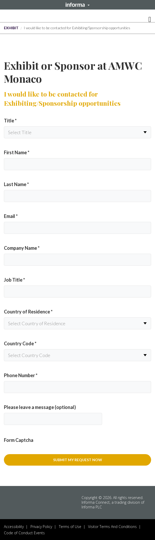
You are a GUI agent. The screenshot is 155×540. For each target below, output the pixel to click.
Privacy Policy (41, 526)
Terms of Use (70, 526)
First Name (16, 152)
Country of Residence (28, 311)
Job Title (14, 280)
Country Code (20, 343)
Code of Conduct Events (24, 532)
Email (11, 216)
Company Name (22, 248)
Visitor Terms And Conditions (112, 526)
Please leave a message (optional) (40, 407)
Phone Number (21, 375)
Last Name (16, 184)
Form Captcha (18, 440)
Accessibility (14, 526)
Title (10, 120)
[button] (77, 5)
